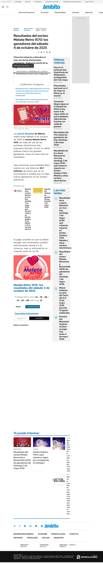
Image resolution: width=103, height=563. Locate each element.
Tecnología (18, 1)
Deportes (89, 12)
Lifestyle (75, 12)
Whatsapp (42, 526)
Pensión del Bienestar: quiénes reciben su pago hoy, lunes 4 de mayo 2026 (64, 327)
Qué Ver (27, 1)
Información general (26, 12)
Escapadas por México (53, 1)
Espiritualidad (60, 12)
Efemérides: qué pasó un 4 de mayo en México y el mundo (61, 90)
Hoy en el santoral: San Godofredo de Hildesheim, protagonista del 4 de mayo (61, 73)
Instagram (25, 526)
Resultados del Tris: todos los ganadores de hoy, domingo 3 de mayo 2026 (32, 100)
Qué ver (45, 538)
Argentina (59, 538)
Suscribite (39, 318)
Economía (44, 12)
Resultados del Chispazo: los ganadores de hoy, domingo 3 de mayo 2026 (48, 198)
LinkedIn (30, 526)
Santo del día (89, 1)
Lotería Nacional (25, 133)
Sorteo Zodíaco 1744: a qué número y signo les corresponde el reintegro (41, 457)
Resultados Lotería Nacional (72, 1)
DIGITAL (24, 545)
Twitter (15, 526)
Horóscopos (37, 1)
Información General (28, 29)
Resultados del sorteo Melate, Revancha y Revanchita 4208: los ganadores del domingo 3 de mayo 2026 (64, 267)
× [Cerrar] (32, 66)
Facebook (19, 526)
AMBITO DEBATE (68, 545)
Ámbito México (16, 29)
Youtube (36, 526)
